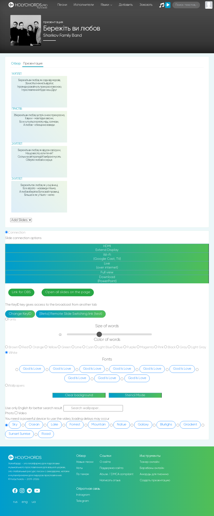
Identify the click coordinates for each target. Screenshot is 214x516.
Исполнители (84, 4)
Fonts (12, 319)
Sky (14, 424)
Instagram (83, 494)
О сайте (105, 461)
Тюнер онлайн (149, 461)
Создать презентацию (155, 480)
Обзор (16, 63)
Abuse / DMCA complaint (116, 474)
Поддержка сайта (111, 468)
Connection (16, 232)
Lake (54, 424)
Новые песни (84, 461)
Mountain (99, 424)
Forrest (75, 424)
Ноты (79, 468)
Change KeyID (20, 314)
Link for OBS (21, 292)
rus (15, 501)
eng (25, 501)
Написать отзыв (110, 480)
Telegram (82, 500)
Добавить (126, 4)
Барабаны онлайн (152, 468)
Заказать (145, 4)
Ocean (34, 424)
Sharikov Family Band (62, 35)
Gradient (190, 424)
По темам (82, 474)
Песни (62, 4)
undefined (21, 220)
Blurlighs (166, 424)
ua (33, 501)
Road (46, 434)
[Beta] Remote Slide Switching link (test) (70, 314)
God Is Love (32, 369)
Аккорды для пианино (154, 474)
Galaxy (143, 424)
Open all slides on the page (67, 292)
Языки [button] (105, 4)
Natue (121, 424)
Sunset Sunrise (19, 434)
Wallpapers (16, 385)
